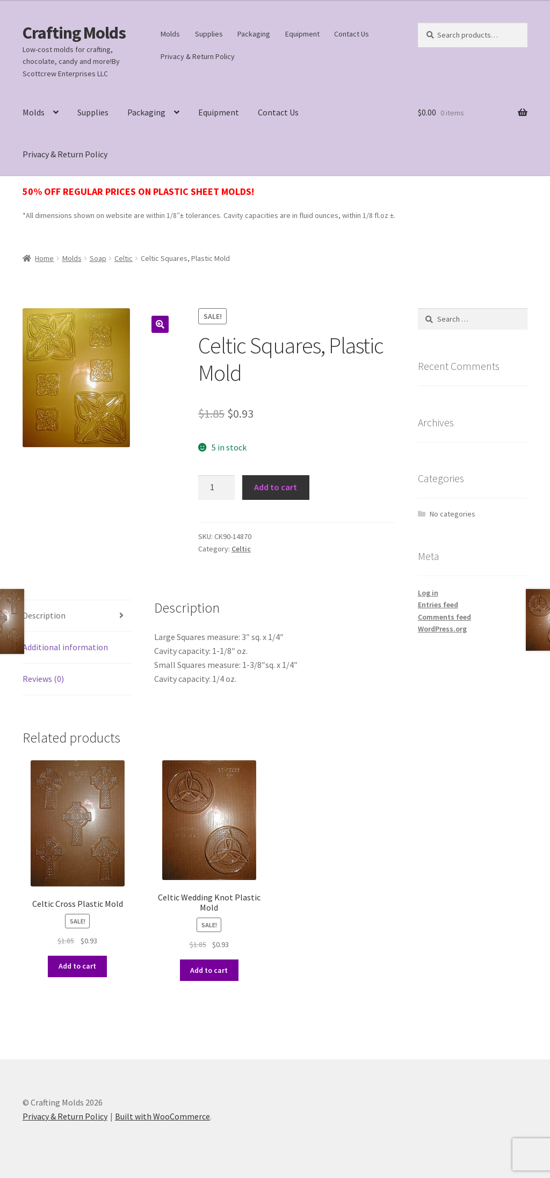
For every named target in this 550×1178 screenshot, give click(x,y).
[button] (160, 324)
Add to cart (275, 487)
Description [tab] (44, 615)
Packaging (253, 34)
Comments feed (444, 617)
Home (44, 258)
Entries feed (438, 604)
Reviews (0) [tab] (43, 678)
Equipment (302, 34)
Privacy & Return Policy (198, 56)
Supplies (209, 34)
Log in (428, 593)
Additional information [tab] (65, 647)
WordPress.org (442, 629)
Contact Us (351, 34)
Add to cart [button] (77, 966)
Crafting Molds (74, 32)
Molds (170, 34)
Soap (98, 258)
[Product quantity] (216, 487)
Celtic (123, 258)
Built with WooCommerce (162, 1116)
